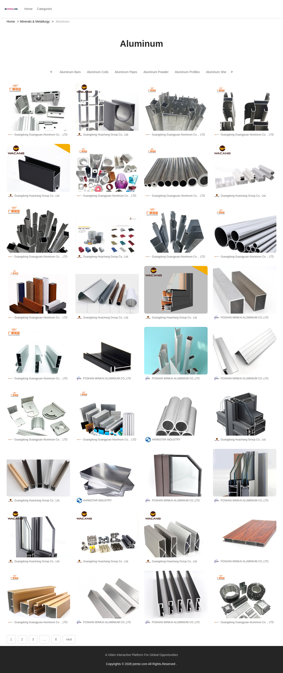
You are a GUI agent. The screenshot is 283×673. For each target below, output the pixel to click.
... (44, 639)
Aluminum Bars (70, 72)
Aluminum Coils (97, 72)
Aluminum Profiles (187, 72)
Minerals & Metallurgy (35, 21)
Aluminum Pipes (126, 72)
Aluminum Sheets (218, 72)
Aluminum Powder (156, 72)
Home (11, 21)
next (69, 639)
